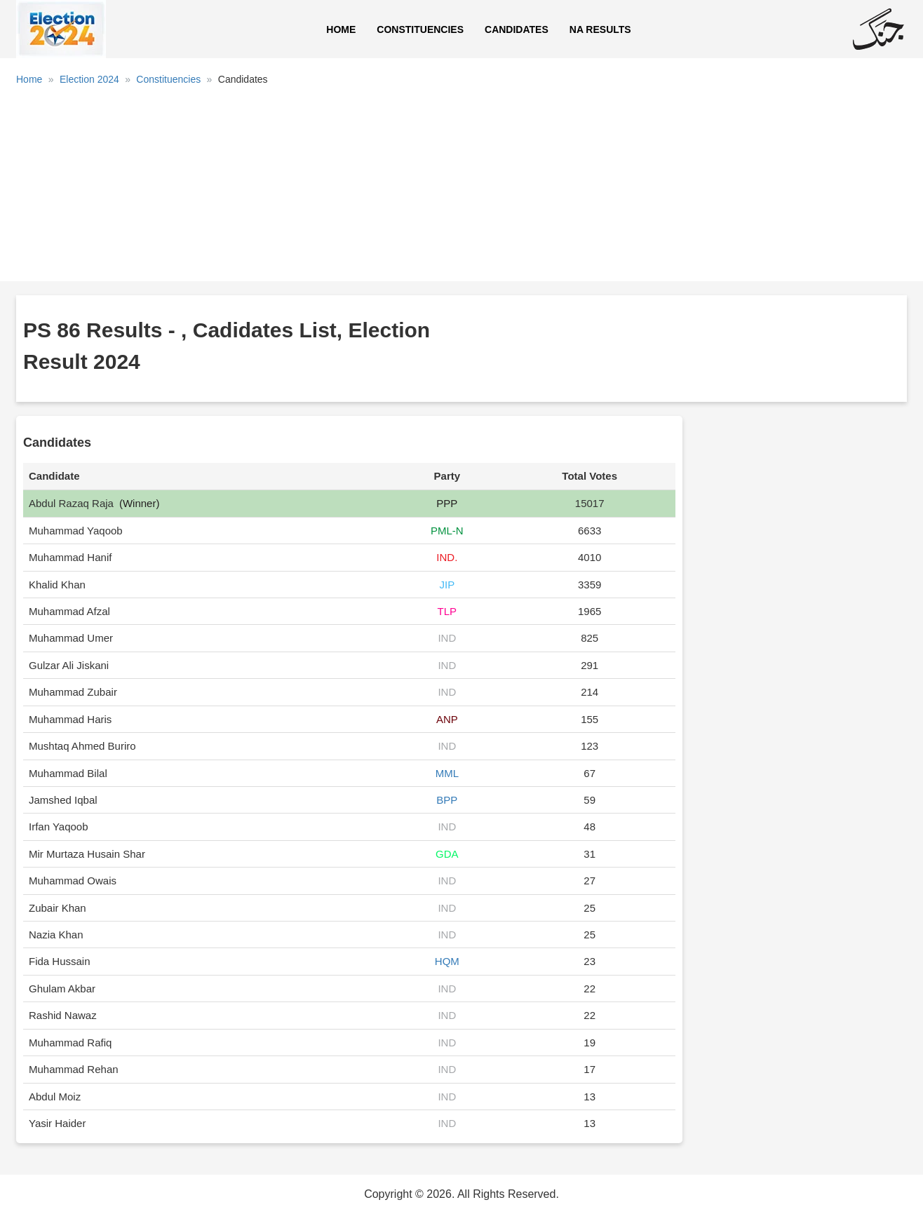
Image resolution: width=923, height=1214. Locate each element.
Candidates (516, 29)
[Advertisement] (461, 188)
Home (341, 29)
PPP (446, 503)
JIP (447, 585)
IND (447, 638)
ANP (447, 719)
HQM (447, 961)
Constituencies (420, 29)
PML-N (447, 531)
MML (447, 773)
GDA (447, 854)
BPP (446, 800)
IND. (446, 557)
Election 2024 (89, 79)
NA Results (600, 29)
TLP (447, 611)
